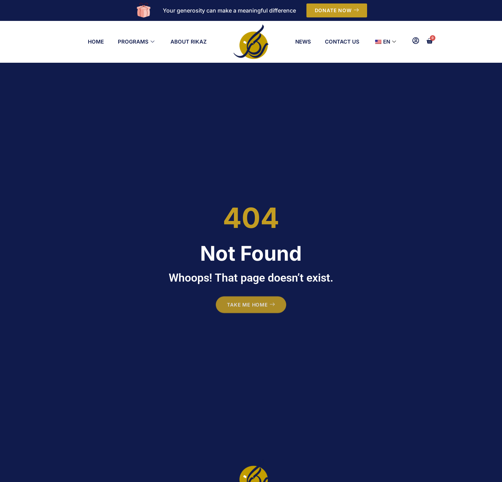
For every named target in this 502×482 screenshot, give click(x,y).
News (303, 41)
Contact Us (342, 41)
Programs (136, 42)
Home (96, 41)
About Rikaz (188, 41)
